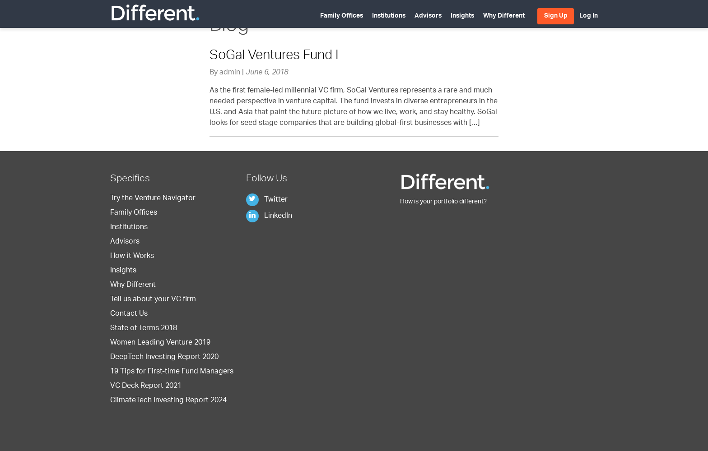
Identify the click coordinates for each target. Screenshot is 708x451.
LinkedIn (269, 216)
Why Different (504, 16)
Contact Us (129, 314)
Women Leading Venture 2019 (160, 343)
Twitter (267, 200)
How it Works (132, 256)
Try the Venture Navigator (153, 198)
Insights (462, 16)
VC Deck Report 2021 (146, 386)
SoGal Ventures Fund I (274, 56)
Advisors (428, 16)
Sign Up (556, 16)
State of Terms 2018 (143, 328)
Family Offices (341, 16)
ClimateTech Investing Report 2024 (168, 401)
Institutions (388, 16)
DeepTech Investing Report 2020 (164, 357)
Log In (588, 16)
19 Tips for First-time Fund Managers (171, 372)
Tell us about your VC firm (153, 300)
